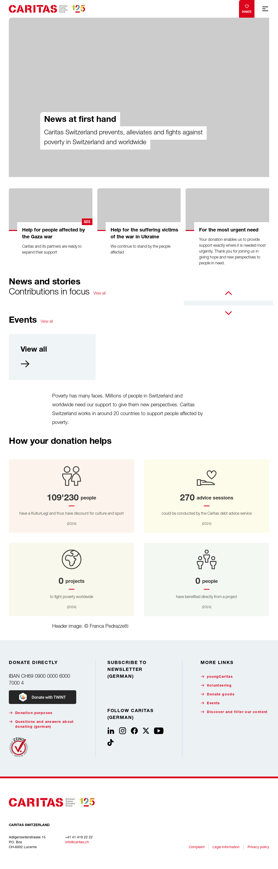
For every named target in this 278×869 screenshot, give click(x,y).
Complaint (196, 847)
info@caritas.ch (77, 842)
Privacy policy (258, 847)
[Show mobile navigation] (265, 9)
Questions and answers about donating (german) (41, 724)
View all (99, 293)
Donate (247, 7)
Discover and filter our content (234, 712)
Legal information (226, 847)
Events (210, 703)
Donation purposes (31, 713)
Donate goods (218, 694)
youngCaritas (217, 677)
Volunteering (216, 685)
